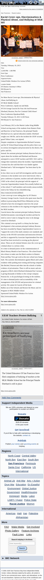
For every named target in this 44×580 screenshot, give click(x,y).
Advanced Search (22, 552)
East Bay (22, 459)
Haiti (19, 513)
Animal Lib (9, 480)
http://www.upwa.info (8, 296)
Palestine (33, 513)
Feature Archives (30, 530)
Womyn (30, 504)
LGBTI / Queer (15, 500)
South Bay (33, 459)
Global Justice (29, 488)
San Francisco (5, 13)
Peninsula (31, 463)
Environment (13, 488)
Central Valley (29, 455)
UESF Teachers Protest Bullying (19, 315)
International (22, 471)
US (34, 467)
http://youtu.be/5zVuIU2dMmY (12, 193)
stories (15, 444)
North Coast (14, 455)
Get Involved (33, 527)
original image (17, 58)
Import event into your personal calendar (29, 61)
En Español (34, 484)
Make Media (17, 527)
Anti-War (20, 480)
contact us (26, 435)
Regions (6, 451)
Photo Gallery (12, 530)
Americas (10, 513)
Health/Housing (29, 492)
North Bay (10, 459)
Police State (30, 500)
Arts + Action (33, 480)
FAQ (6, 527)
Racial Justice (16, 13)
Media (24, 496)
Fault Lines (18, 534)
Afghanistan (22, 517)
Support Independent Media (17, 403)
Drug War (9, 484)
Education (21, 484)
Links (29, 534)
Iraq (25, 513)
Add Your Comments (11, 397)
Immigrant (14, 496)
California (26, 467)
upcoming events (30, 444)
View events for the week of (31, 9)
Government (13, 492)
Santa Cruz (14, 467)
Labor (32, 496)
